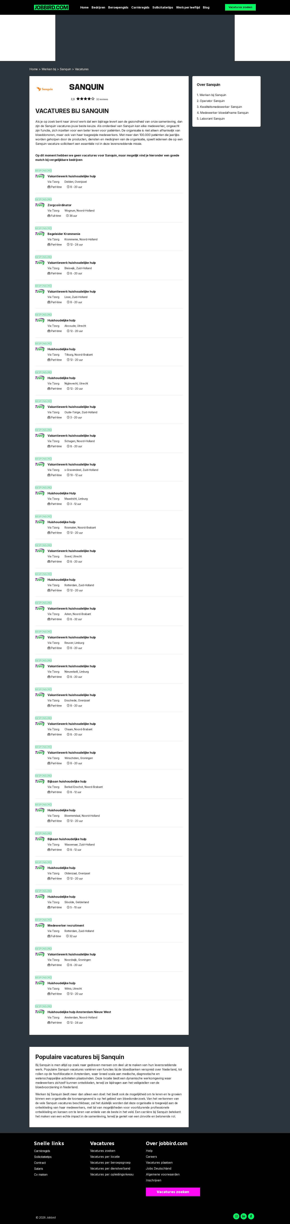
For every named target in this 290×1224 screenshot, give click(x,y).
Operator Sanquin (212, 101)
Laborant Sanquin (212, 118)
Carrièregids (140, 7)
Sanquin (65, 69)
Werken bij (49, 69)
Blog (206, 7)
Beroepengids (118, 7)
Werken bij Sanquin (213, 95)
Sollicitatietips (162, 7)
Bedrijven (98, 7)
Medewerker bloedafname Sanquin (224, 113)
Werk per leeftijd (188, 7)
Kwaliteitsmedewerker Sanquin (221, 107)
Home (84, 7)
